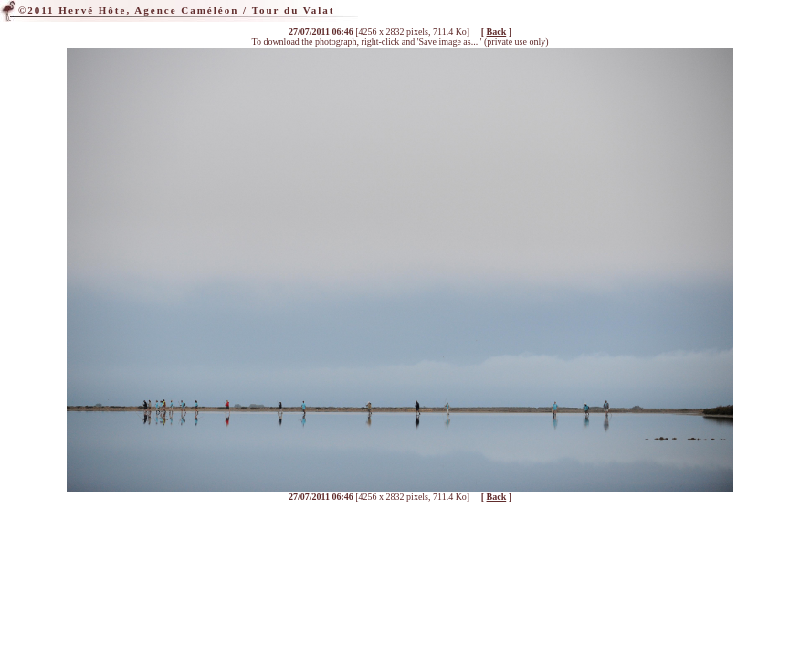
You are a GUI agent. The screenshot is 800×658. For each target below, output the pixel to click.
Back (497, 32)
